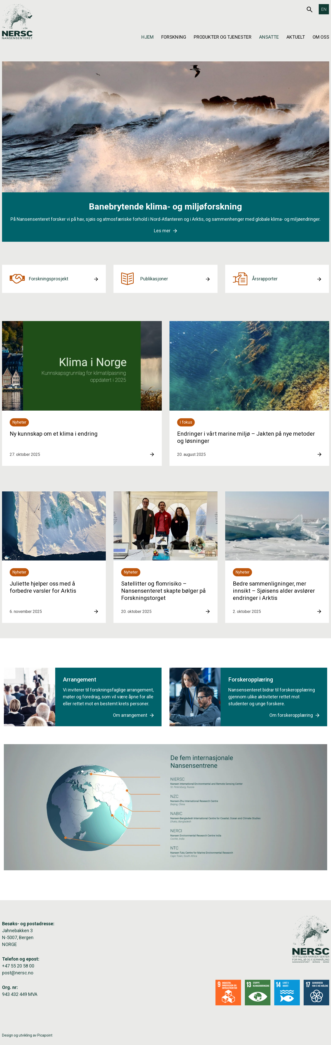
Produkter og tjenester (223, 37)
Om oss (321, 37)
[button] (54, 279)
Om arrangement (133, 715)
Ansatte (269, 37)
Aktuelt (296, 37)
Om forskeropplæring (294, 715)
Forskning (173, 37)
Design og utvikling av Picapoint (27, 1035)
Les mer (165, 230)
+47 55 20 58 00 (18, 966)
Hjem (147, 37)
